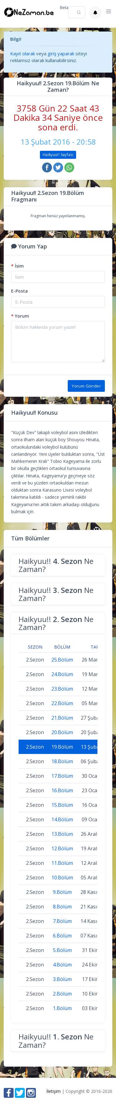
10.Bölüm (62, 877)
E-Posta (19, 291)
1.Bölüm (62, 1008)
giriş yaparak (61, 53)
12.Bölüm (62, 848)
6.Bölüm (62, 935)
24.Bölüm (62, 674)
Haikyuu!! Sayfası (58, 154)
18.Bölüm (62, 761)
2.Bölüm (62, 993)
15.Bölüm (62, 805)
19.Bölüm (62, 746)
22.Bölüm (62, 703)
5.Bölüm (62, 950)
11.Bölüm (62, 863)
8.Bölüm (62, 906)
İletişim (53, 1091)
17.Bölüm (62, 775)
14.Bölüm (62, 819)
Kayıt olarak (22, 53)
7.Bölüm (62, 921)
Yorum (20, 316)
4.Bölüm (62, 964)
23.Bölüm (62, 688)
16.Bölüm (62, 790)
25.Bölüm (62, 659)
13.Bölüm (62, 834)
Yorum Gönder (86, 386)
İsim (17, 266)
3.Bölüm (62, 979)
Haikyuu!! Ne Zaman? (56, 565)
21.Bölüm (62, 717)
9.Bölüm (62, 892)
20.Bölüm (62, 732)
